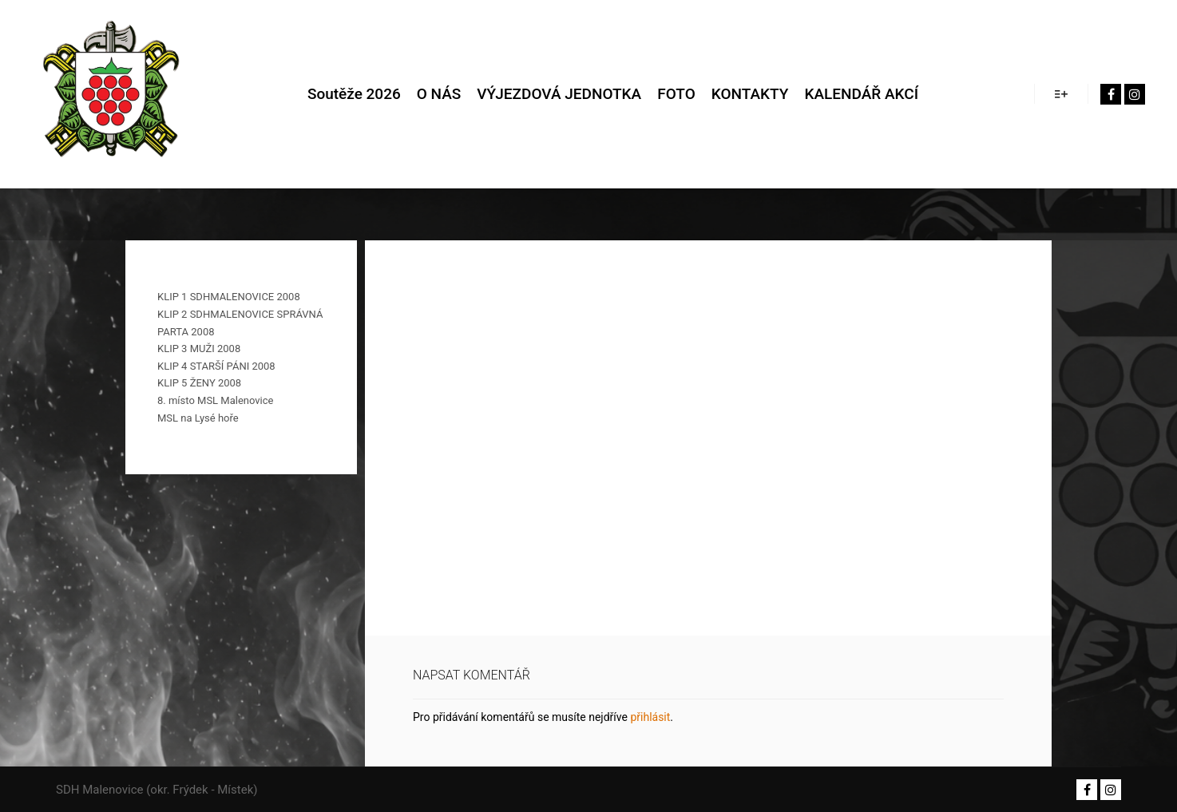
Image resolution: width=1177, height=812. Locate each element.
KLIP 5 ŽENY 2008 (199, 383)
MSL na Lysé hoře (198, 418)
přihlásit (650, 717)
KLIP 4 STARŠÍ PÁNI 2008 (216, 366)
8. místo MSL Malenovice (215, 400)
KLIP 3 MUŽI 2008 (198, 349)
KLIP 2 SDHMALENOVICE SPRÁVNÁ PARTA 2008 (240, 323)
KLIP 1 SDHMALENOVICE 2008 (228, 297)
